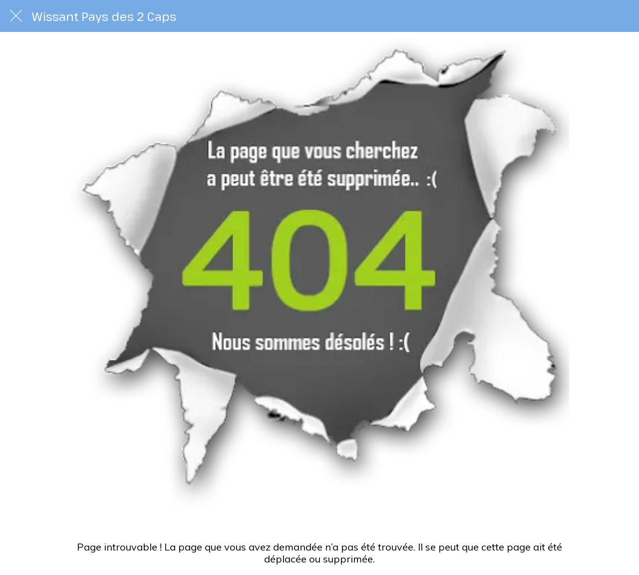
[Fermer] (16, 16)
